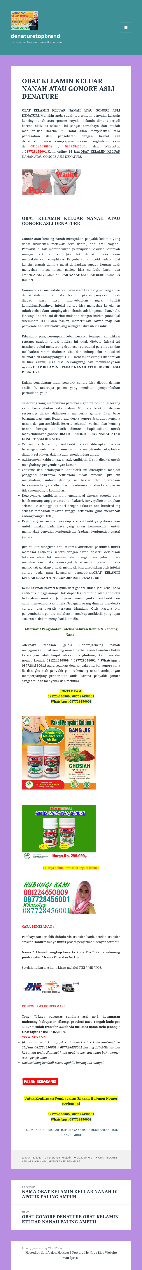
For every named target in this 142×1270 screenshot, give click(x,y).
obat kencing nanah (60, 650)
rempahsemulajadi (59, 1157)
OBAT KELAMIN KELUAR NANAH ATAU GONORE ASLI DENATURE (69, 1159)
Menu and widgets (126, 32)
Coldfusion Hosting (55, 1252)
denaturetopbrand (35, 35)
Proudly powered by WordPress (42, 1248)
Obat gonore (84, 1157)
